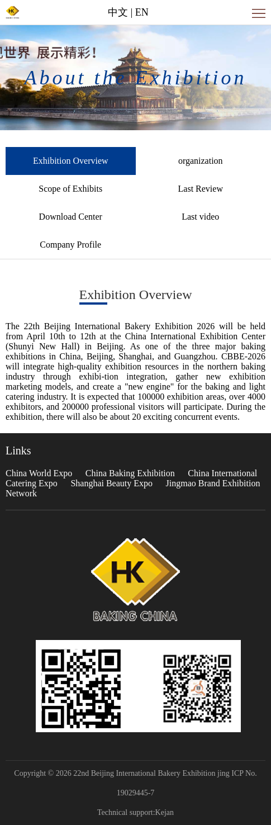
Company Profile (70, 244)
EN (142, 12)
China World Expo (39, 473)
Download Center (70, 216)
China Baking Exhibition (130, 473)
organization (200, 160)
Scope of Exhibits (70, 188)
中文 (118, 12)
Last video (200, 216)
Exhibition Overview (70, 160)
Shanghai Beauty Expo (111, 483)
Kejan (164, 812)
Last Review (200, 188)
